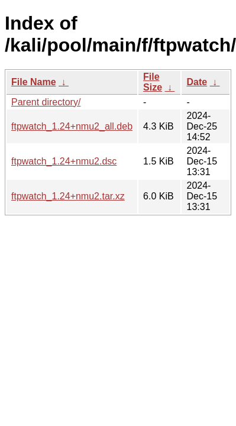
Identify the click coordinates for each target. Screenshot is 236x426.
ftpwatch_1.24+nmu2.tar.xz (68, 196)
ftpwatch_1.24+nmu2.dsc (64, 161)
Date (196, 82)
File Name (33, 82)
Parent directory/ (45, 102)
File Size (152, 82)
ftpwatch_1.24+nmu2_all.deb (71, 126)
